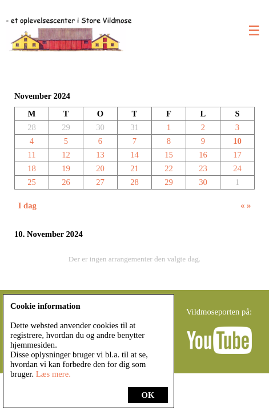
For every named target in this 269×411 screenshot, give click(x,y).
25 (31, 182)
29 (168, 182)
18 (31, 168)
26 (66, 182)
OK (148, 395)
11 (31, 154)
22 (168, 168)
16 (203, 154)
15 (168, 154)
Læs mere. (53, 373)
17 (237, 154)
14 (134, 154)
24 (237, 168)
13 (100, 154)
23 (203, 168)
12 (66, 154)
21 (134, 168)
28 (134, 182)
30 (203, 182)
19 (66, 168)
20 (100, 168)
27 (100, 182)
